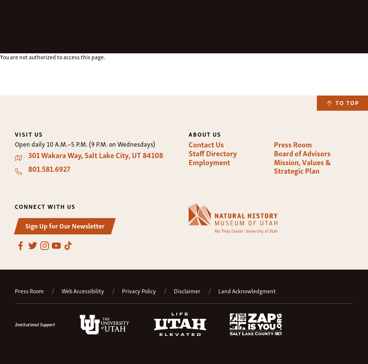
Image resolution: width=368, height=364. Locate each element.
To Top (347, 102)
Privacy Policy (139, 290)
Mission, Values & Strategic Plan (302, 166)
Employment (209, 162)
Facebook (21, 246)
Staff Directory (213, 153)
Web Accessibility (83, 290)
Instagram (44, 246)
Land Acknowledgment (247, 290)
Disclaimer (187, 290)
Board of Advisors (302, 153)
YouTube (56, 246)
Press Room (293, 144)
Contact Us (206, 144)
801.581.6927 (49, 168)
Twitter (33, 246)
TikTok (68, 246)
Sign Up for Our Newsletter (65, 225)
